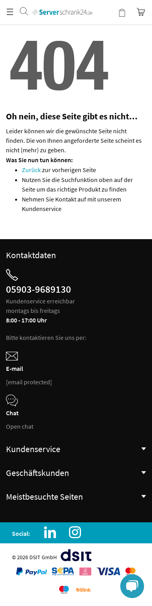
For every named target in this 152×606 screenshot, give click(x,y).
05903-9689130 (38, 289)
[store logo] (62, 4)
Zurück (32, 170)
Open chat (19, 426)
